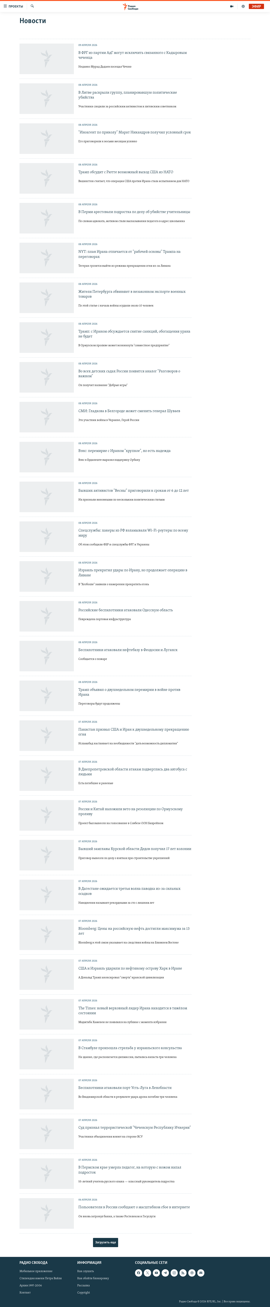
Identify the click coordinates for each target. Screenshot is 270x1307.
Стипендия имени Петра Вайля (41, 1278)
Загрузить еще (105, 1242)
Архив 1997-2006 (31, 1285)
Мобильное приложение (36, 1271)
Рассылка (83, 1285)
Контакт (25, 1292)
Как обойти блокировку (93, 1278)
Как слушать (85, 1271)
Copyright (83, 1292)
